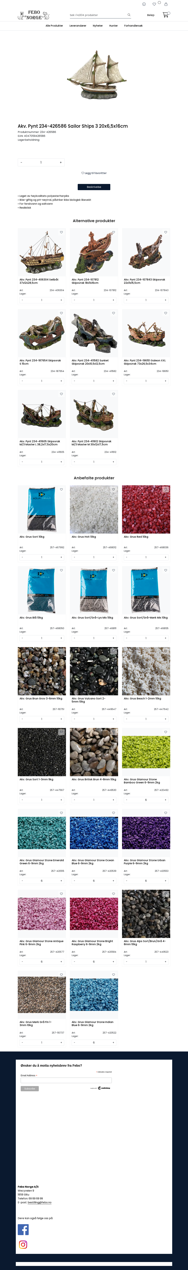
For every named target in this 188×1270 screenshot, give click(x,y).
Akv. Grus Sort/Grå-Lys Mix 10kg (92, 618)
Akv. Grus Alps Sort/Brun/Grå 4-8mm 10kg (145, 943)
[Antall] (41, 162)
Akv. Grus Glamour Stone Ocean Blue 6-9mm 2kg (93, 862)
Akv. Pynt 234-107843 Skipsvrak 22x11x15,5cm (144, 281)
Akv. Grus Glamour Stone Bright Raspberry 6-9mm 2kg (92, 943)
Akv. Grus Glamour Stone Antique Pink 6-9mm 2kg (41, 943)
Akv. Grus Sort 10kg (32, 537)
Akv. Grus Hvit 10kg (84, 537)
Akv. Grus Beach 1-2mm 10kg (142, 698)
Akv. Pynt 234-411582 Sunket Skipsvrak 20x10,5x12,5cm (90, 362)
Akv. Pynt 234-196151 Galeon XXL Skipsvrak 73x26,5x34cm (145, 362)
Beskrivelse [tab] (94, 187)
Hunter (113, 25)
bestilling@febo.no (39, 1202)
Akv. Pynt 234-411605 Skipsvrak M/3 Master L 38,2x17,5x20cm (40, 443)
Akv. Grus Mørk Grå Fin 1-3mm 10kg (36, 1024)
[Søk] (98, 15)
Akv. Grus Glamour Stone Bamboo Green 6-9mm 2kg (142, 781)
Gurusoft (94, 1264)
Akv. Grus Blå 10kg (31, 618)
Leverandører (78, 25)
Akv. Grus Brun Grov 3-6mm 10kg (41, 698)
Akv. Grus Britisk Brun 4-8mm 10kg (94, 779)
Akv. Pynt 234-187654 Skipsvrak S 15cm (40, 362)
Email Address (29, 1075)
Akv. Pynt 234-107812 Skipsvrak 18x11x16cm (85, 281)
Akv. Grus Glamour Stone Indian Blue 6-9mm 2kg (92, 1024)
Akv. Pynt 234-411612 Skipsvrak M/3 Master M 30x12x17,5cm (91, 443)
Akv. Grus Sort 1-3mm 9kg (36, 779)
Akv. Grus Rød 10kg (136, 537)
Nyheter (98, 25)
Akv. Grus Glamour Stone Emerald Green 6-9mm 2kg (42, 862)
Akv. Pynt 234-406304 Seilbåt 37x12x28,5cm (39, 281)
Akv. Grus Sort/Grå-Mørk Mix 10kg (146, 618)
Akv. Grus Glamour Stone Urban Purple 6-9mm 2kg (144, 862)
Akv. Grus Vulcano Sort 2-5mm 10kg (88, 700)
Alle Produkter (54, 25)
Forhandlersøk (133, 25)
